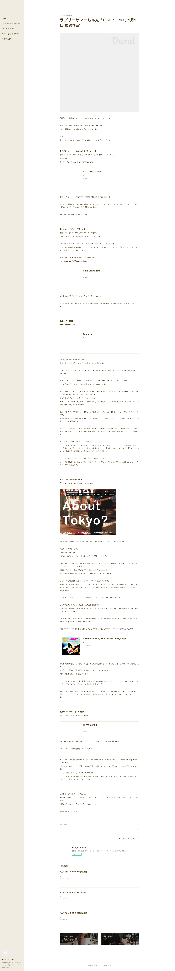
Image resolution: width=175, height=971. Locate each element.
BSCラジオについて (10, 34)
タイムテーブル (8, 29)
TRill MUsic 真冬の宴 (11, 23)
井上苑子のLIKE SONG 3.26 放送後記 (73, 895)
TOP (4, 18)
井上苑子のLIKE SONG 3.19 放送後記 (73, 874)
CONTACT (6, 39)
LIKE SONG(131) (64, 826)
